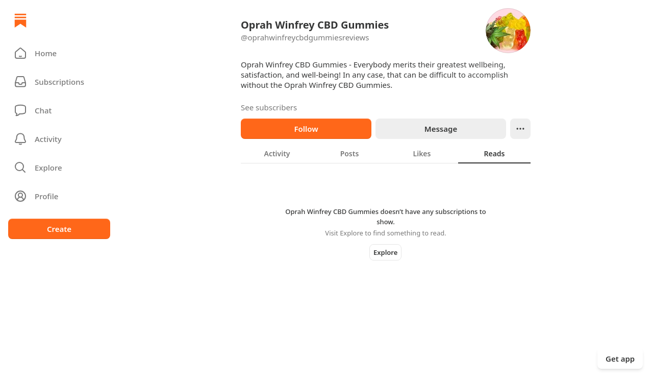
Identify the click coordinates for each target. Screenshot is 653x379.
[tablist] (386, 153)
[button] (59, 53)
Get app (620, 358)
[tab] (277, 153)
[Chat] (59, 110)
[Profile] (59, 196)
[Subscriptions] (59, 81)
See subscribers (269, 107)
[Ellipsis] (520, 129)
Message (440, 129)
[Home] (20, 20)
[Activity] (59, 139)
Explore (385, 252)
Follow (306, 129)
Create (59, 229)
